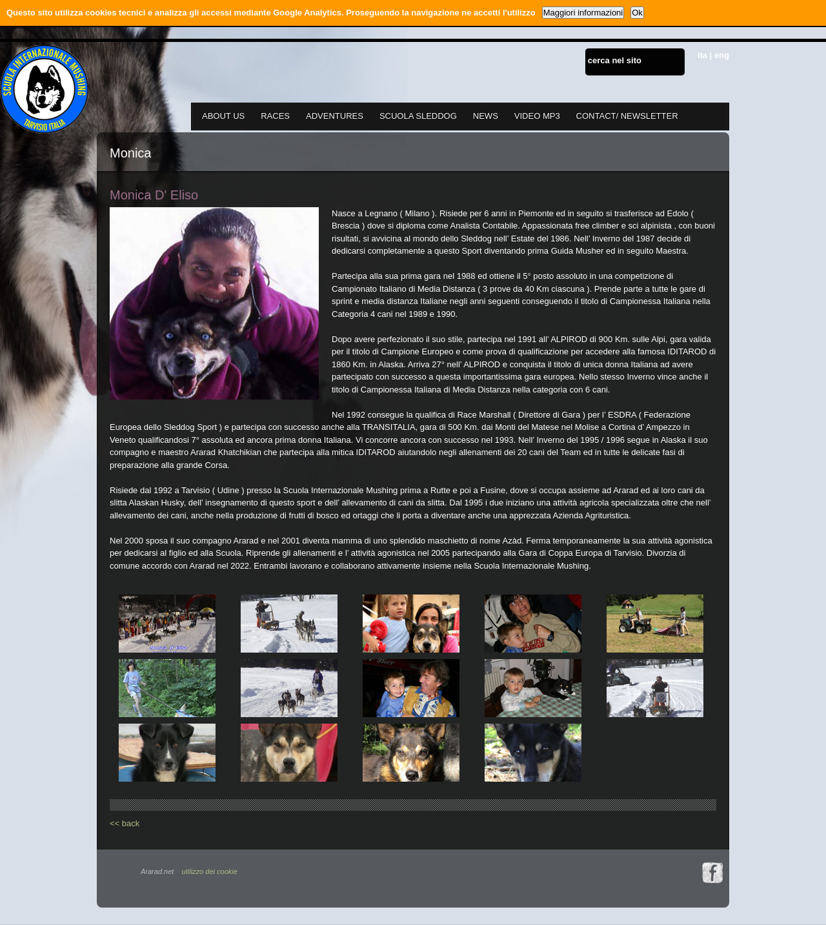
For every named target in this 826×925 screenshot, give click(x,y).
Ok (637, 12)
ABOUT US (223, 116)
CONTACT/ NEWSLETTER (627, 116)
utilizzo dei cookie (209, 871)
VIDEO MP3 (537, 116)
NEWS (485, 116)
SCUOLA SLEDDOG (418, 116)
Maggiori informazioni (583, 12)
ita (702, 55)
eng (721, 55)
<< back (124, 823)
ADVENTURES (334, 116)
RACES (275, 116)
